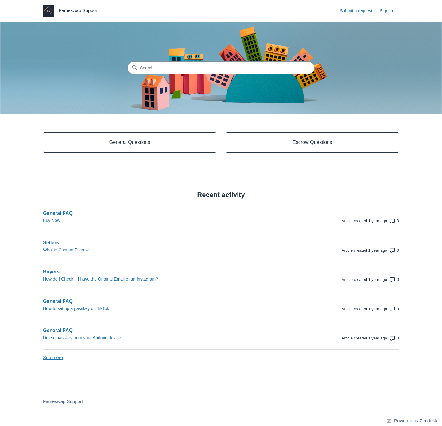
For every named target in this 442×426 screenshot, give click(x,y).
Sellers (51, 242)
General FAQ (58, 213)
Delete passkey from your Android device (82, 337)
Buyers (51, 271)
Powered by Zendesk (415, 420)
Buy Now (51, 220)
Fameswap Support (63, 401)
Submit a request (356, 10)
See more (53, 357)
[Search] (221, 68)
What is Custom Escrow (66, 249)
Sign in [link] (386, 10)
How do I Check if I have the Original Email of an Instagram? (100, 279)
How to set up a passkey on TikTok (76, 308)
